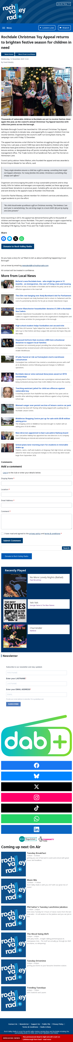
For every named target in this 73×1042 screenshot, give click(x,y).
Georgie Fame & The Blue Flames (42, 605)
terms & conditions (52, 533)
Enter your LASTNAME (15, 678)
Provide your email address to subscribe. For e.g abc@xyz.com (25, 699)
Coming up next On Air (21, 846)
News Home (9, 54)
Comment (6, 511)
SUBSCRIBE (13, 704)
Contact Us (12, 1024)
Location (5, 489)
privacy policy (35, 533)
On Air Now (64, 4)
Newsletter (24, 1024)
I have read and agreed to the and (33, 533)
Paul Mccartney (35, 580)
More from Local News (27, 54)
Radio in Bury (45, 1027)
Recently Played (15, 570)
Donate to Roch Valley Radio (17, 246)
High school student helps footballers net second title (40, 325)
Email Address (7, 500)
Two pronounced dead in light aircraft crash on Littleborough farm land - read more (41, 1038)
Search (66, 548)
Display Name (7, 478)
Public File (46, 1024)
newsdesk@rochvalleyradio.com (35, 265)
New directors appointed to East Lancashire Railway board (42, 433)
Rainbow (33, 631)
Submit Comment (12, 540)
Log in (5, 472)
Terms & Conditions (30, 1027)
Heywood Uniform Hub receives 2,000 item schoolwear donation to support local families (40, 341)
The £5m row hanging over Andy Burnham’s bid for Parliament (43, 295)
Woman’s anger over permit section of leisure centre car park (43, 405)
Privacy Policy (57, 1024)
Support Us (35, 1024)
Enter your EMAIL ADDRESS (18, 689)
